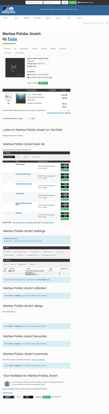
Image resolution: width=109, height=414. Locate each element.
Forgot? (90, 2)
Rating (27, 157)
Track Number (9, 157)
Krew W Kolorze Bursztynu (24, 183)
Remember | (83, 2)
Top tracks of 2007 (47, 222)
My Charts (42, 279)
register (17, 295)
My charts (21, 255)
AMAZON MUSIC (64, 165)
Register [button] (72, 2)
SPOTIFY (43, 83)
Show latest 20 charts (21, 252)
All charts (8, 252)
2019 (4, 271)
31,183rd (49, 77)
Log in (4, 389)
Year (6, 264)
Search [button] (58, 18)
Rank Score (22, 264)
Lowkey (12, 271)
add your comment (38, 360)
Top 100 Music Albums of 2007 (35, 271)
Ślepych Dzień (20, 193)
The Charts (37, 18)
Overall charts (36, 252)
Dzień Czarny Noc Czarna (23, 174)
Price (63, 90)
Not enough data (50, 166)
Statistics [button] (26, 18)
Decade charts (48, 252)
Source (32, 264)
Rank (13, 264)
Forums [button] (79, 18)
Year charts (60, 252)
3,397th (45, 74)
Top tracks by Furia (19, 222)
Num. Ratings (37, 157)
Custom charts (9, 255)
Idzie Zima (19, 213)
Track (19, 157)
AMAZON (37, 397)
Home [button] (5, 18)
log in (11, 295)
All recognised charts (49, 255)
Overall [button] (47, 18)
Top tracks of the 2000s (33, 222)
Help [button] (16, 18)
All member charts (33, 255)
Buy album (6, 393)
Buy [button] (69, 18)
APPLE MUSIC (64, 167)
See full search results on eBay (58, 113)
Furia (12, 39)
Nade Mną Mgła (20, 164)
